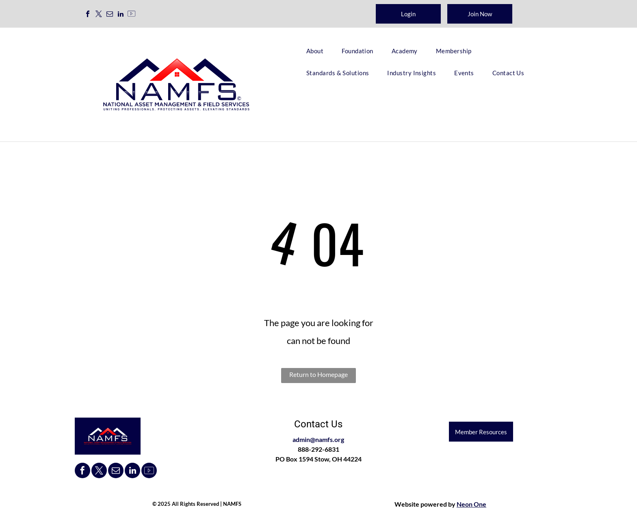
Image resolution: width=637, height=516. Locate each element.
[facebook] (88, 15)
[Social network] (131, 15)
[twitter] (99, 15)
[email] (110, 15)
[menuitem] (318, 51)
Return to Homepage (318, 374)
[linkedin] (121, 15)
